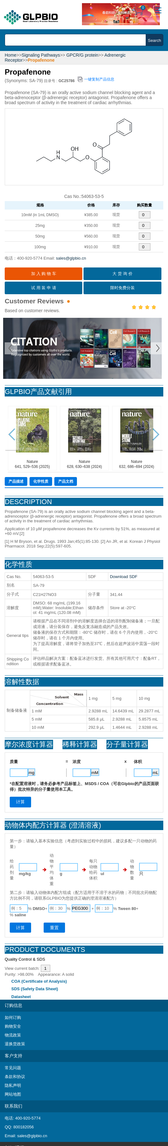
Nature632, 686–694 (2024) (137, 438)
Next (157, 348)
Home (10, 55)
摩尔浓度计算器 (29, 744)
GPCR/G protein (82, 55)
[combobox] (77, 40)
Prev (11, 348)
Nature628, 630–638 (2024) (85, 438)
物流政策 (13, 1035)
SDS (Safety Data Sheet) (34, 988)
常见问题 (13, 1067)
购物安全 (13, 1026)
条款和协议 (15, 1076)
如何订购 (13, 1017)
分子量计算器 (127, 744)
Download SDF (123, 576)
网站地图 (13, 1094)
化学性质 (40, 481)
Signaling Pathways (41, 55)
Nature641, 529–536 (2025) (32, 438)
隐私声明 (13, 1085)
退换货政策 (15, 1044)
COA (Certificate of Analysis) (39, 981)
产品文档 (65, 481)
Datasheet (21, 996)
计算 (20, 927)
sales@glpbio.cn (71, 258)
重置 (54, 927)
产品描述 (16, 481)
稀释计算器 (79, 744)
